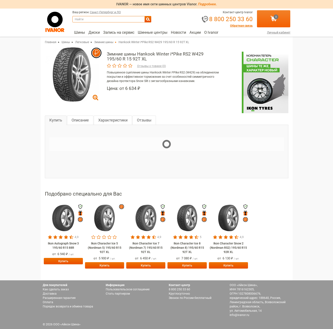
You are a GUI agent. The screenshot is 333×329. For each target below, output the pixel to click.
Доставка (50, 293)
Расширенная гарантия (59, 298)
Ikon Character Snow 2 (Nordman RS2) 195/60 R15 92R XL (228, 248)
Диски (94, 32)
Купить (55, 120)
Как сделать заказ (56, 289)
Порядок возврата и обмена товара (68, 306)
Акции (195, 32)
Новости (178, 32)
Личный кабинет (278, 32)
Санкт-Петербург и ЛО (105, 12)
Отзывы (144, 120)
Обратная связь (241, 26)
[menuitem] (79, 32)
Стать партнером (118, 293)
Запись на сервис (118, 32)
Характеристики (113, 120)
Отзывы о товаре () (151, 66)
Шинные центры (152, 32)
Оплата (48, 302)
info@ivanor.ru (239, 315)
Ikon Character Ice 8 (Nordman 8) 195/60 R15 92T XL (187, 248)
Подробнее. (207, 4)
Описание (80, 120)
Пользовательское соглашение (128, 289)
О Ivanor (211, 32)
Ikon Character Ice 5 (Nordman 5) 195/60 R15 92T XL (104, 248)
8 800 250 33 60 (179, 289)
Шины (79, 32)
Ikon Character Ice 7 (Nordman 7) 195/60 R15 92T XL (146, 248)
